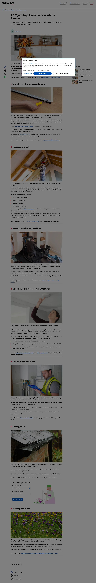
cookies (32, 63)
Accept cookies (42, 73)
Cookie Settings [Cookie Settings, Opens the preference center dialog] (28, 73)
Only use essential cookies (62, 73)
